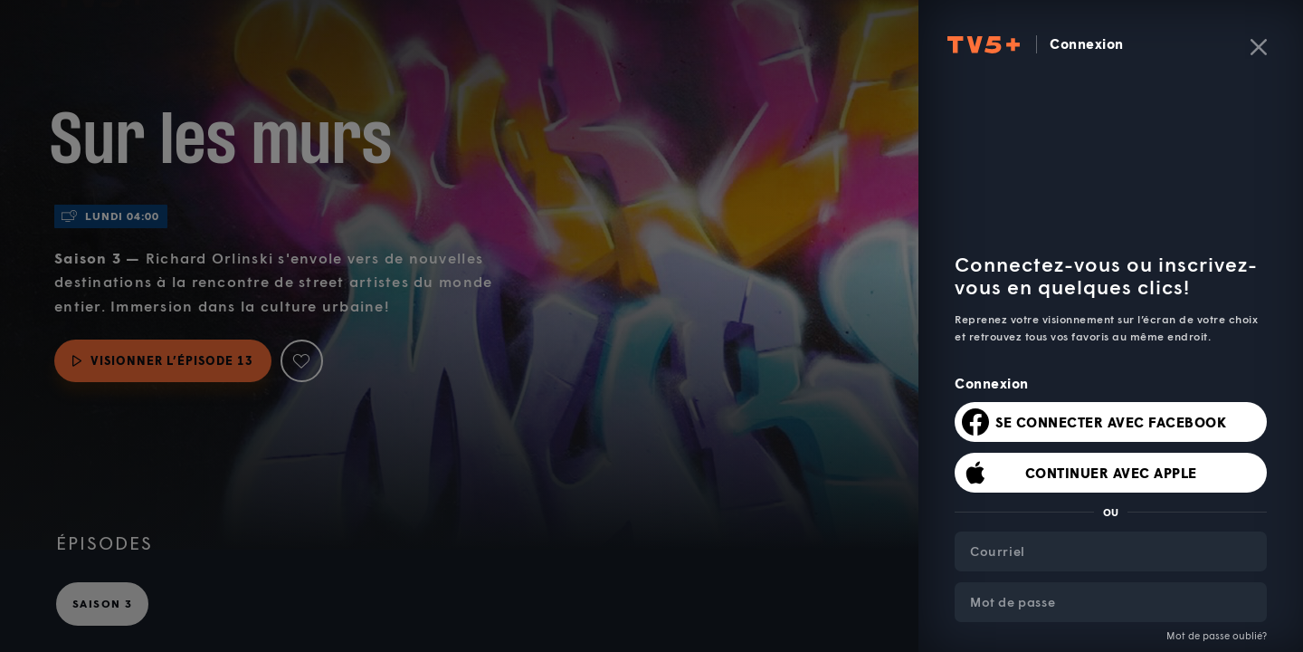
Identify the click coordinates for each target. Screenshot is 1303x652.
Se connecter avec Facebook (1110, 422)
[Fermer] (1259, 47)
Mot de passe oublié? (1216, 635)
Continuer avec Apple (1111, 473)
